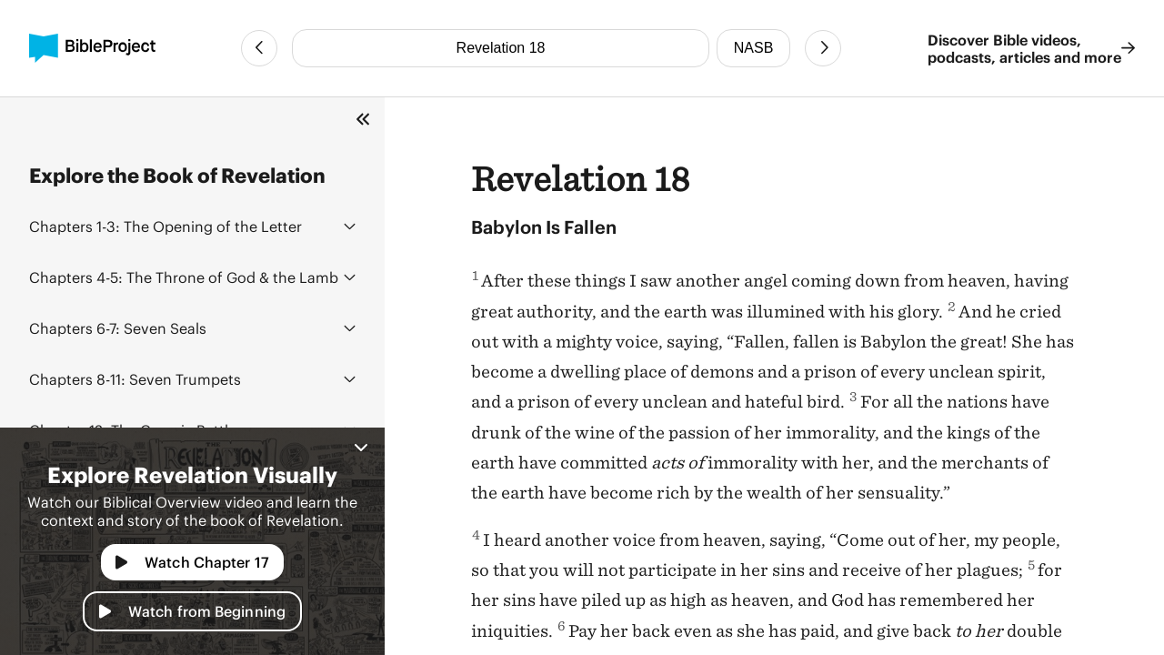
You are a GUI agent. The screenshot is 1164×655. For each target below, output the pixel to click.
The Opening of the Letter (165, 226)
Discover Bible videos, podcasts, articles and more (1031, 48)
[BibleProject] (92, 48)
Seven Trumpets (135, 379)
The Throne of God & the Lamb (183, 277)
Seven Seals (117, 328)
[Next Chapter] (823, 48)
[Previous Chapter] (259, 48)
